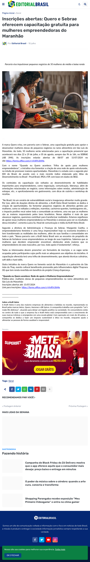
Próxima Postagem (77, 406)
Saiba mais (60, 549)
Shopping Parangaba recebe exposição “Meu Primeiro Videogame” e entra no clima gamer (52, 500)
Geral (18, 13)
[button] (3, 4)
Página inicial (8, 13)
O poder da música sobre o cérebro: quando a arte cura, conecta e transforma (55, 483)
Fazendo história (15, 453)
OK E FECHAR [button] (13, 555)
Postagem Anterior (12, 406)
